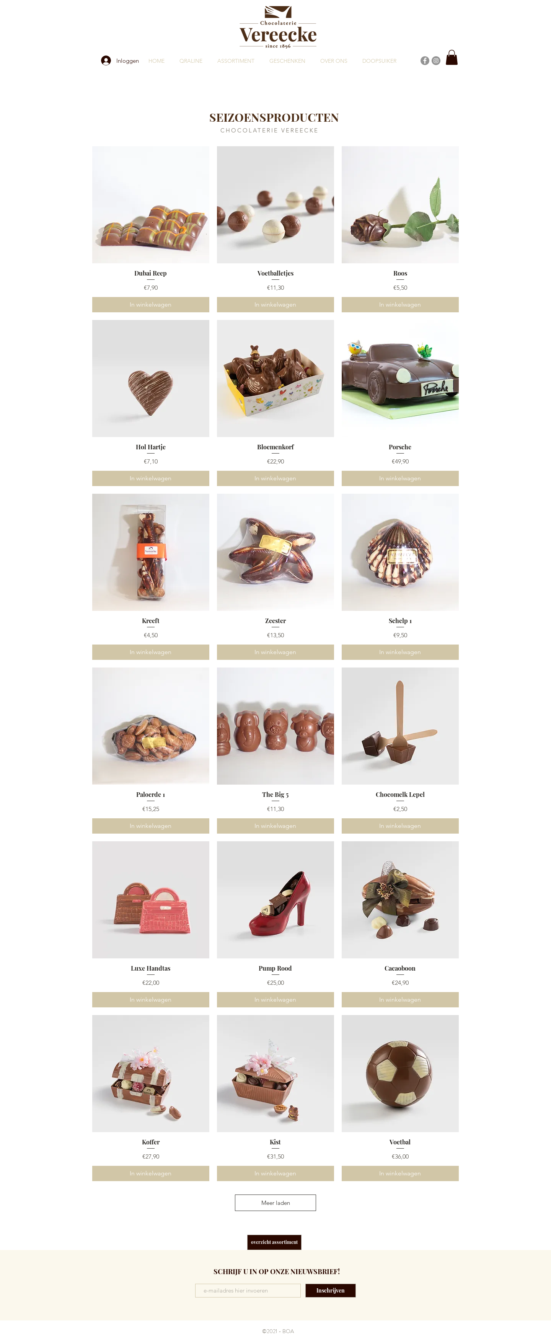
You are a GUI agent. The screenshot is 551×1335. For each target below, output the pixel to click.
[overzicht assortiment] (274, 1242)
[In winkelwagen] (150, 304)
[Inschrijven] (330, 1290)
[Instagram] (436, 60)
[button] (451, 57)
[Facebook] (425, 60)
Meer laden (275, 1202)
